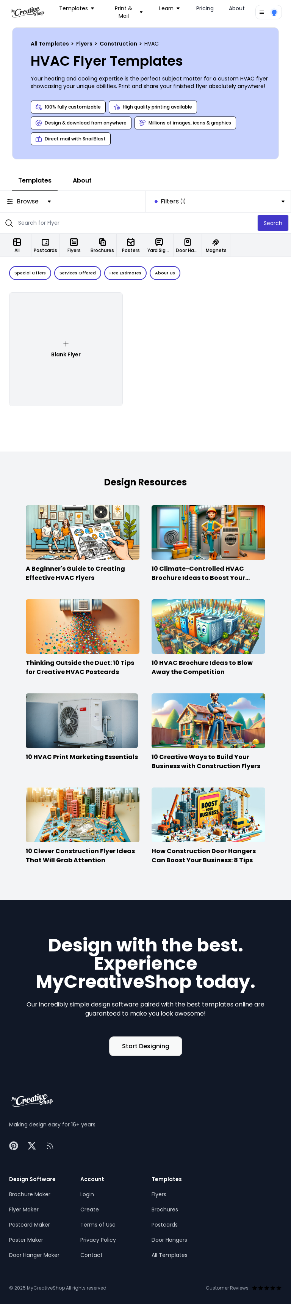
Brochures (165, 1209)
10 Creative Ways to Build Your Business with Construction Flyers (206, 761)
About (237, 8)
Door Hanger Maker (34, 1255)
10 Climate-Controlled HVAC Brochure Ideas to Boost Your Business (198, 577)
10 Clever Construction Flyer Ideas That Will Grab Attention (80, 856)
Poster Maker (26, 1240)
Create (89, 1209)
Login (87, 1194)
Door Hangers (169, 1240)
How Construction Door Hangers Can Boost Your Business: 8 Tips (204, 856)
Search (273, 223)
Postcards (165, 1224)
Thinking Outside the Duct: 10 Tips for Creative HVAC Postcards (80, 667)
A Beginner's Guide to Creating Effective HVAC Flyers (75, 573)
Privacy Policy (98, 1240)
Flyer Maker (24, 1209)
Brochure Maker (29, 1194)
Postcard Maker (29, 1224)
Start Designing (145, 1046)
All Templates (50, 43)
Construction (119, 43)
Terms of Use (98, 1224)
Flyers (85, 43)
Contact (91, 1255)
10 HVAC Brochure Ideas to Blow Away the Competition (202, 667)
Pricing (205, 8)
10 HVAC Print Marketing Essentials (82, 757)
